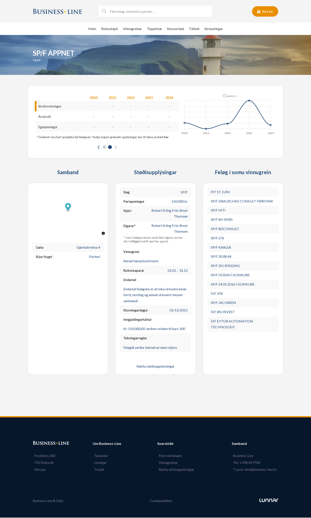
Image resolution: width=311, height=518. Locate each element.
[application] (228, 113)
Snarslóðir (168, 444)
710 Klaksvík (42, 463)
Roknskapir (109, 29)
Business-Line (245, 456)
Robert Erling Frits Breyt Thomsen (169, 214)
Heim (92, 29)
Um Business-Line (107, 444)
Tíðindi (194, 29)
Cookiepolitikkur (161, 501)
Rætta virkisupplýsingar (178, 470)
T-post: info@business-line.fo (256, 470)
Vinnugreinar (132, 29)
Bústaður (40, 444)
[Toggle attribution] (103, 233)
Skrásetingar (213, 29)
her (166, 137)
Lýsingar (99, 463)
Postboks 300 (43, 456)
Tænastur (100, 456)
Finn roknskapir (171, 456)
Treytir (98, 470)
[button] (229, 96)
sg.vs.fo (164, 242)
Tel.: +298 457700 (248, 463)
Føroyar (38, 470)
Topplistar (154, 29)
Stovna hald (175, 29)
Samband (242, 444)
